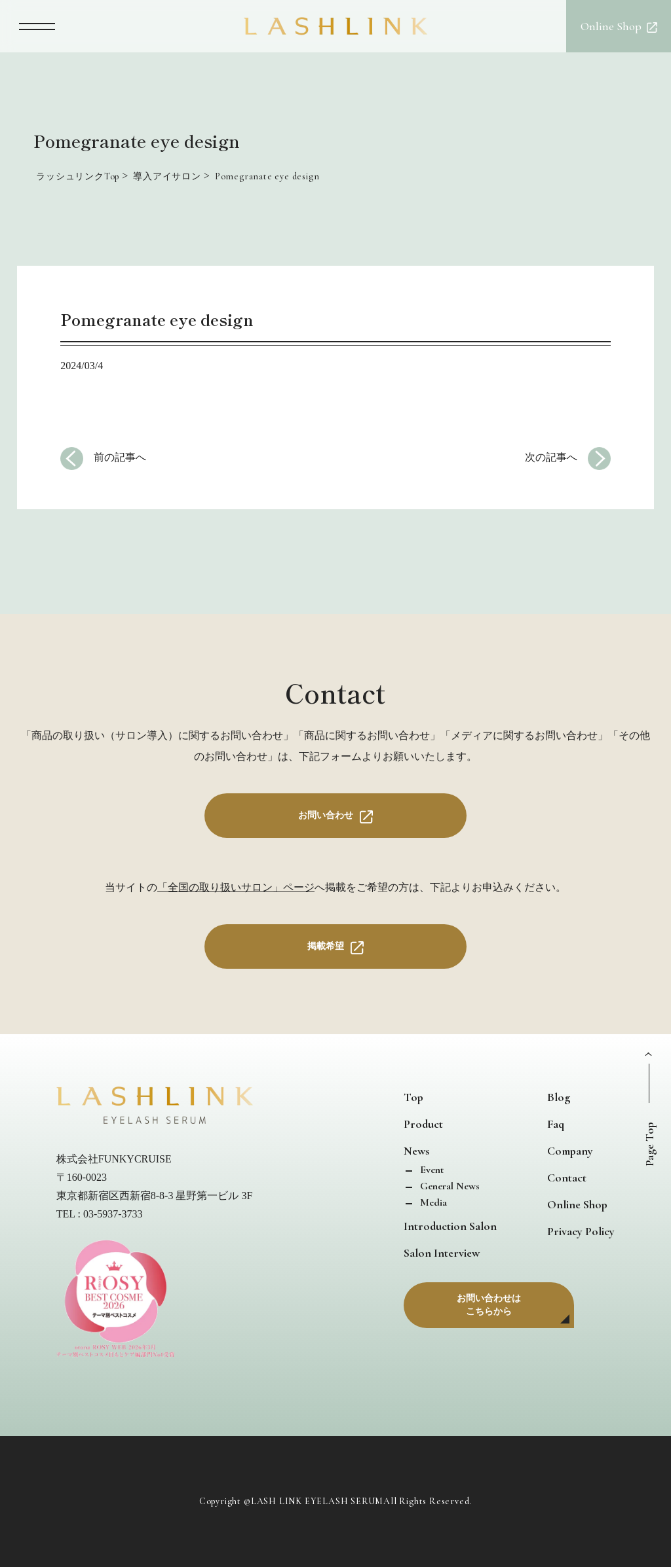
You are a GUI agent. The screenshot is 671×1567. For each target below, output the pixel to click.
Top (413, 1097)
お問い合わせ (325, 815)
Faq (555, 1124)
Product (423, 1124)
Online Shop (577, 1204)
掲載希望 (325, 946)
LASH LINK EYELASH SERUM (317, 1501)
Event (430, 1169)
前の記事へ (120, 457)
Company (570, 1151)
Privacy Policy (581, 1231)
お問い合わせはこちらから (489, 1304)
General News (448, 1186)
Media (432, 1202)
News (416, 1151)
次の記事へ (551, 457)
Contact (566, 1177)
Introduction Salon (450, 1226)
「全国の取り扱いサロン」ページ (236, 887)
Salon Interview (442, 1253)
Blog (558, 1097)
